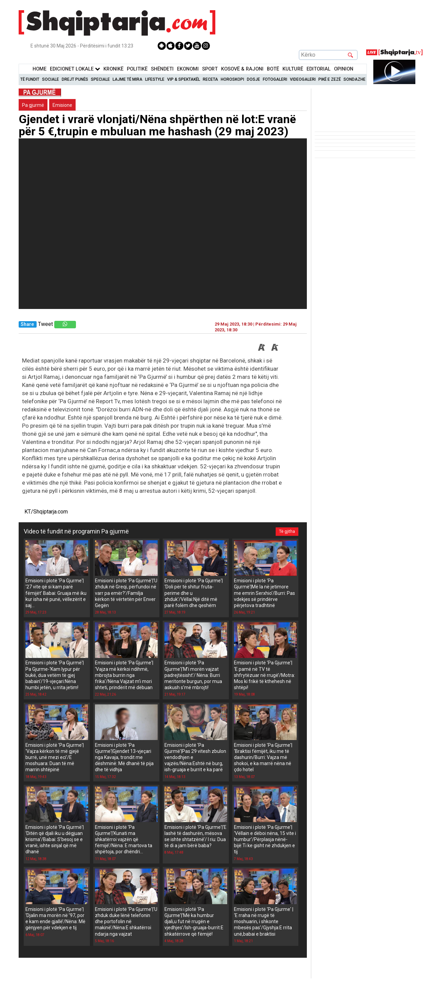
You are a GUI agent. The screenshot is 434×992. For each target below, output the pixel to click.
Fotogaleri (275, 79)
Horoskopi (232, 79)
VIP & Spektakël (183, 79)
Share (27, 324)
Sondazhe (354, 79)
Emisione (62, 105)
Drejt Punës (75, 79)
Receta (210, 79)
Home (39, 69)
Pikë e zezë (329, 79)
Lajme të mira (127, 79)
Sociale (50, 79)
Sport (210, 69)
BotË (273, 69)
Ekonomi (188, 69)
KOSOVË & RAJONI (242, 69)
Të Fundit (29, 79)
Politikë (137, 69)
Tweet (45, 324)
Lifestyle (154, 79)
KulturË (292, 69)
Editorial (319, 69)
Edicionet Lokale (75, 69)
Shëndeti (162, 69)
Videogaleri (303, 79)
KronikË (113, 69)
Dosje (253, 79)
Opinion (343, 69)
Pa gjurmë (33, 105)
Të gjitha (287, 531)
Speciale (100, 79)
